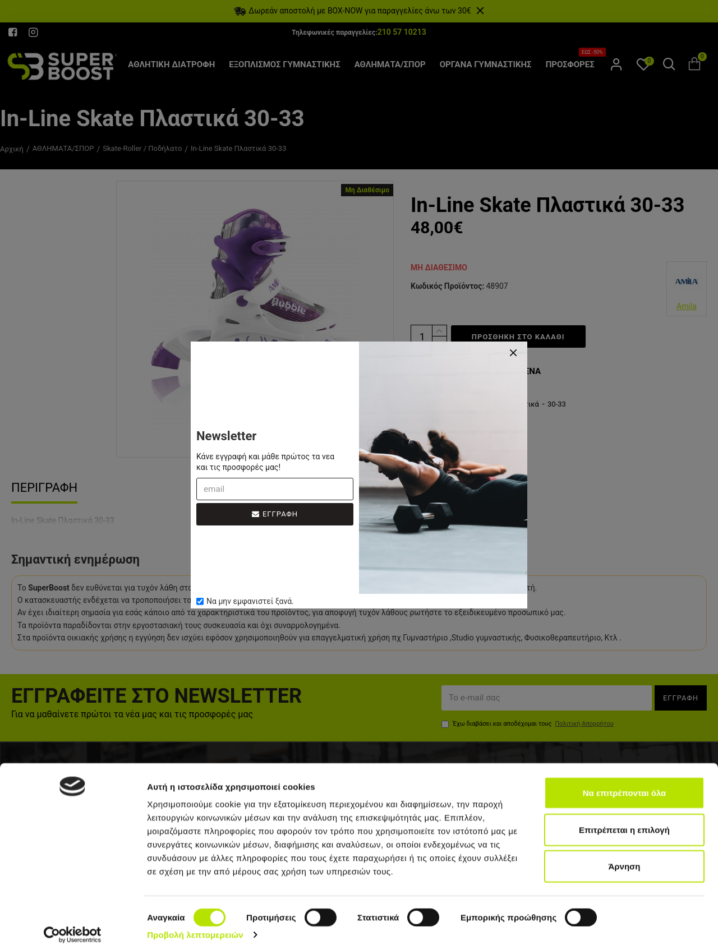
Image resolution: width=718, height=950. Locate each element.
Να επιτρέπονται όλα (624, 786)
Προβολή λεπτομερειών (195, 928)
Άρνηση (624, 859)
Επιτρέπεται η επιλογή (624, 823)
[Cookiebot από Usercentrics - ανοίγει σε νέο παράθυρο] (73, 928)
